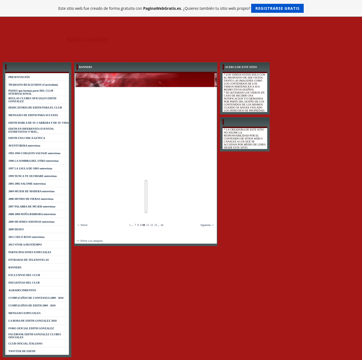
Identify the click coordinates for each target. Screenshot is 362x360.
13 (155, 225)
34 (161, 225)
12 (151, 225)
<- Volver (82, 225)
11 (147, 225)
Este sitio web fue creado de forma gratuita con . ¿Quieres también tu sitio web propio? (181, 8)
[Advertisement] (146, 128)
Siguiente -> (207, 225)
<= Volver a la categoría (90, 240)
